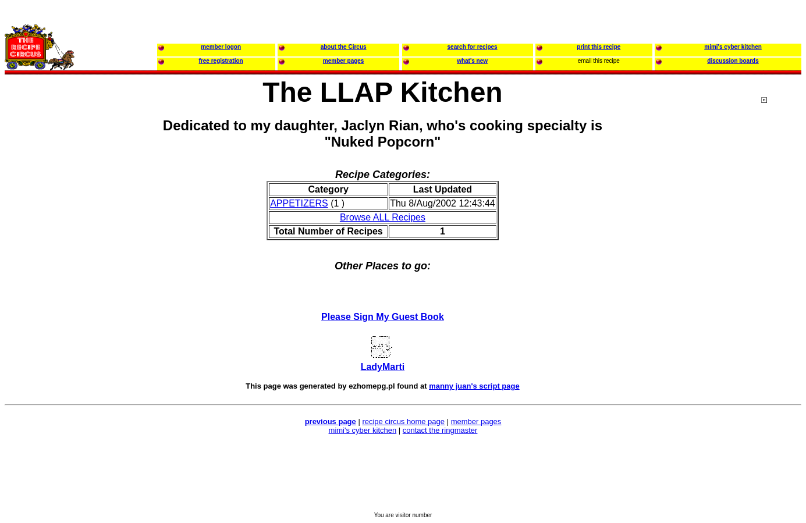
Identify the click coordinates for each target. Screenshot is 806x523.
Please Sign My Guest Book (382, 317)
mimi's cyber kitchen (363, 430)
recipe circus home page (403, 421)
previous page (330, 421)
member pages (476, 421)
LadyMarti (383, 367)
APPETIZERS (299, 203)
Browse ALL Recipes (382, 217)
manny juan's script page (474, 386)
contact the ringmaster (440, 430)
